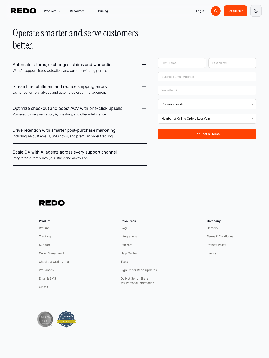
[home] (23, 11)
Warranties (46, 270)
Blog (124, 228)
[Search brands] (216, 11)
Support (44, 245)
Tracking (45, 236)
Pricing (103, 11)
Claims (43, 287)
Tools (124, 261)
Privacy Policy (216, 245)
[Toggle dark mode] (256, 11)
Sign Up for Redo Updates (139, 270)
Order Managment (51, 253)
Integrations (129, 236)
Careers (212, 228)
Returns (44, 228)
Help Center (129, 253)
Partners (126, 245)
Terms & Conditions (220, 236)
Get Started (235, 11)
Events (211, 253)
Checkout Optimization (54, 261)
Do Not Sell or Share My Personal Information (137, 281)
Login (200, 11)
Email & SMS (47, 278)
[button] (53, 10)
